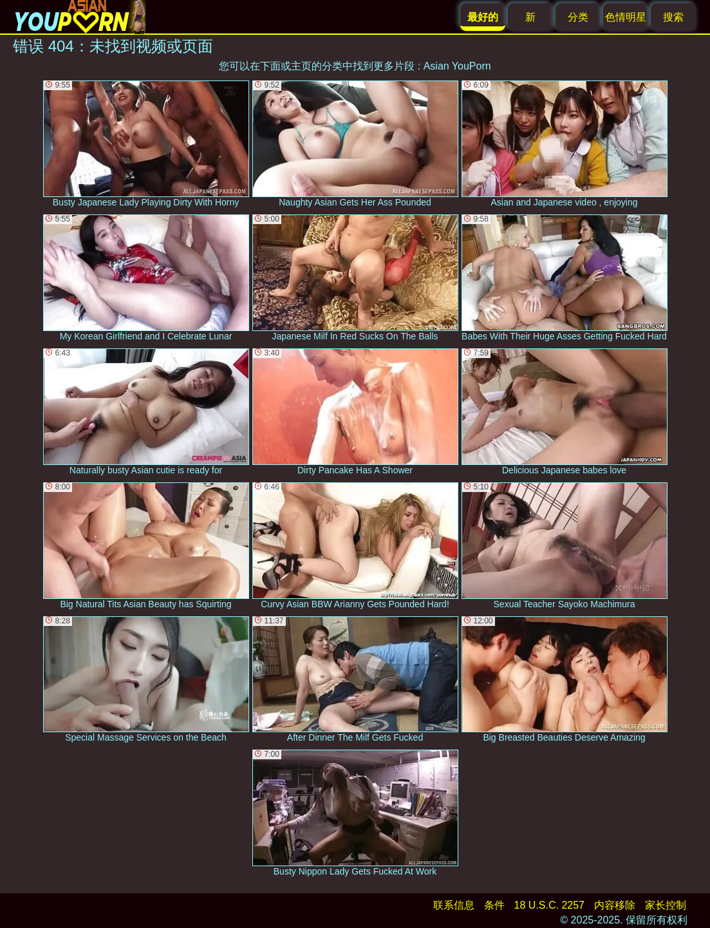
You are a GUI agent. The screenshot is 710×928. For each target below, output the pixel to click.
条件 (494, 905)
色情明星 (625, 17)
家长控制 (665, 905)
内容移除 (614, 905)
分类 (578, 17)
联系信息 (453, 905)
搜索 (673, 17)
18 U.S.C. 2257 (549, 905)
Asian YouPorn (457, 66)
